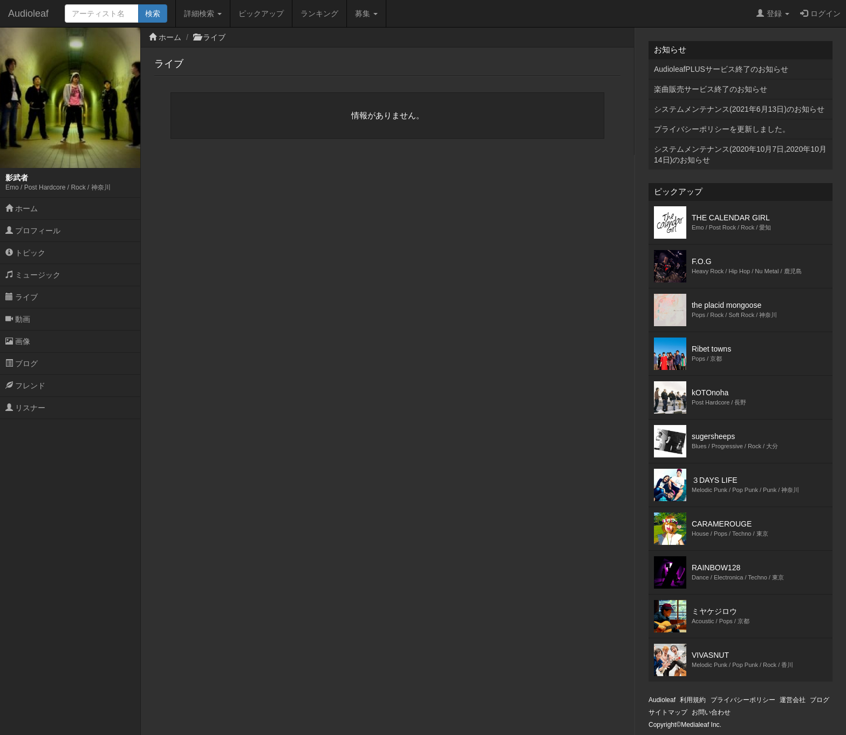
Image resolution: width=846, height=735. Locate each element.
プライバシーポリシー (743, 700)
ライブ (21, 297)
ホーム (21, 208)
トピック (25, 252)
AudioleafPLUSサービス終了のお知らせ (721, 69)
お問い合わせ (711, 712)
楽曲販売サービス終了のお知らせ (710, 89)
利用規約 (693, 700)
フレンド (25, 385)
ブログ (21, 363)
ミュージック (32, 275)
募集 (366, 13)
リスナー (25, 407)
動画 (17, 319)
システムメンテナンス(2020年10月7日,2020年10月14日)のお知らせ (740, 154)
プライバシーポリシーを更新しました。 (722, 129)
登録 (772, 13)
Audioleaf (28, 13)
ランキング (319, 13)
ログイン (820, 13)
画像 (17, 341)
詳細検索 (203, 13)
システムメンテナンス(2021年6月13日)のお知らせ (739, 109)
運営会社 (793, 700)
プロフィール (32, 230)
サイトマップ (668, 712)
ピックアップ (261, 13)
